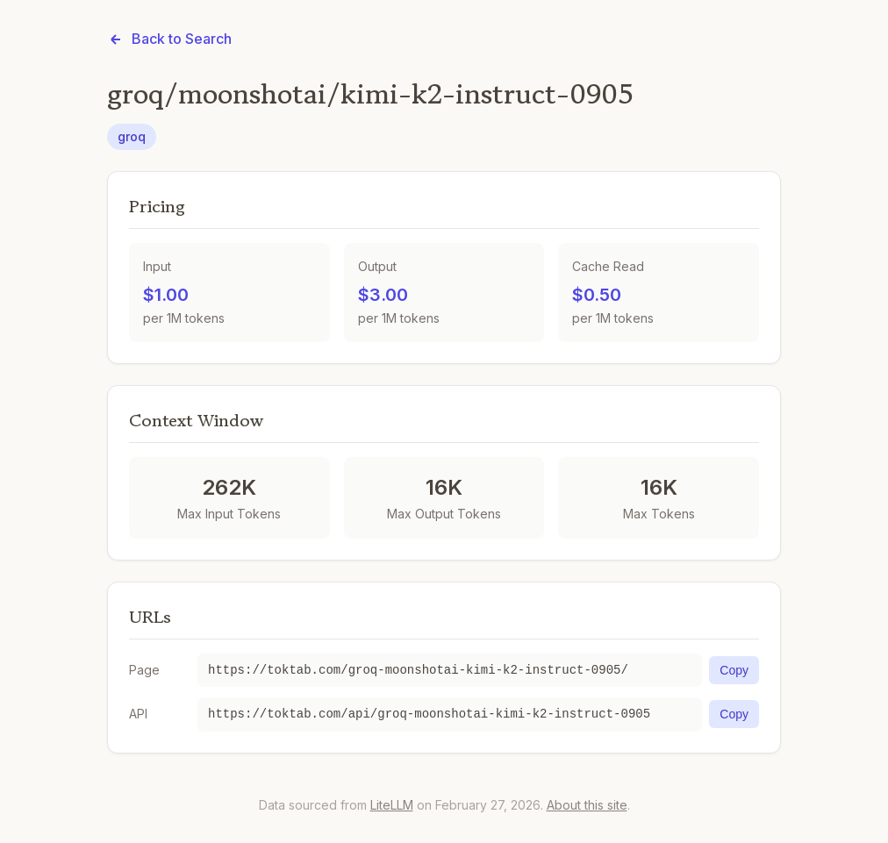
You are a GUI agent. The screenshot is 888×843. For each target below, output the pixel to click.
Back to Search (169, 39)
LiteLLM (391, 804)
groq (132, 136)
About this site (587, 804)
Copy (734, 670)
